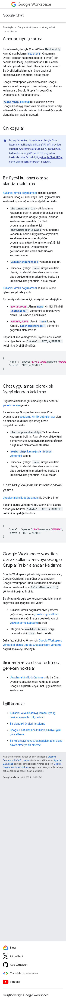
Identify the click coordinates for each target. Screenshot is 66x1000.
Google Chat (13, 15)
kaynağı (16, 102)
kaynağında (25, 451)
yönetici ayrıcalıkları (46, 614)
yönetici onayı (11, 405)
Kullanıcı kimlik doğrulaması (20, 193)
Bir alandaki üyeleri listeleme (27, 723)
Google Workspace (28, 27)
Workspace (34, 4)
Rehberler (12, 31)
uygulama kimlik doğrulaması (37, 416)
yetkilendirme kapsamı (24, 622)
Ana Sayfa (8, 27)
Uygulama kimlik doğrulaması (21, 497)
